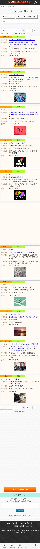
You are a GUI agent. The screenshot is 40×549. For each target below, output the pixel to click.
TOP (2, 6)
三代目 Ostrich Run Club (16, 75)
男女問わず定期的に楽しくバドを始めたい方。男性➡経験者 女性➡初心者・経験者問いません (23, 114)
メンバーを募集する (20, 489)
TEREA (11, 174)
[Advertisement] (20, 223)
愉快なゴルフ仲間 (14, 314)
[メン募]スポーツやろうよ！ (20, 2)
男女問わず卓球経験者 (16, 177)
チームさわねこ (14, 379)
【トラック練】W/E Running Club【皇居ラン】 (24, 344)
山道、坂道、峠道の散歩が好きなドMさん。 (23, 252)
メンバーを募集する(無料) (16, 526)
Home (8, 523)
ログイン (36, 2)
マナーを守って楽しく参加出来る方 (20, 287)
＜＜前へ (3, 30)
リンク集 (14, 523)
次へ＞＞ (8, 33)
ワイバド (12, 284)
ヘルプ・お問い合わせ (26, 523)
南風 (10, 110)
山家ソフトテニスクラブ (16, 143)
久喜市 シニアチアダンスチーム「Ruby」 (22, 40)
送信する (20, 510)
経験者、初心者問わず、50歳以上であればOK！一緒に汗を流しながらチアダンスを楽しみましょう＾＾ (23, 44)
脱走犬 (11, 249)
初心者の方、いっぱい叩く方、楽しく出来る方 (23, 317)
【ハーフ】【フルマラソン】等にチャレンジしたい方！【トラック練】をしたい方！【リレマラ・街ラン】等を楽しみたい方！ (23, 348)
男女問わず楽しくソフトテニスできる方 (21, 146)
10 (2, 33)
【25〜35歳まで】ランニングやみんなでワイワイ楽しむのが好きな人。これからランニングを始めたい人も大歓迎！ (24, 79)
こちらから (28, 515)
